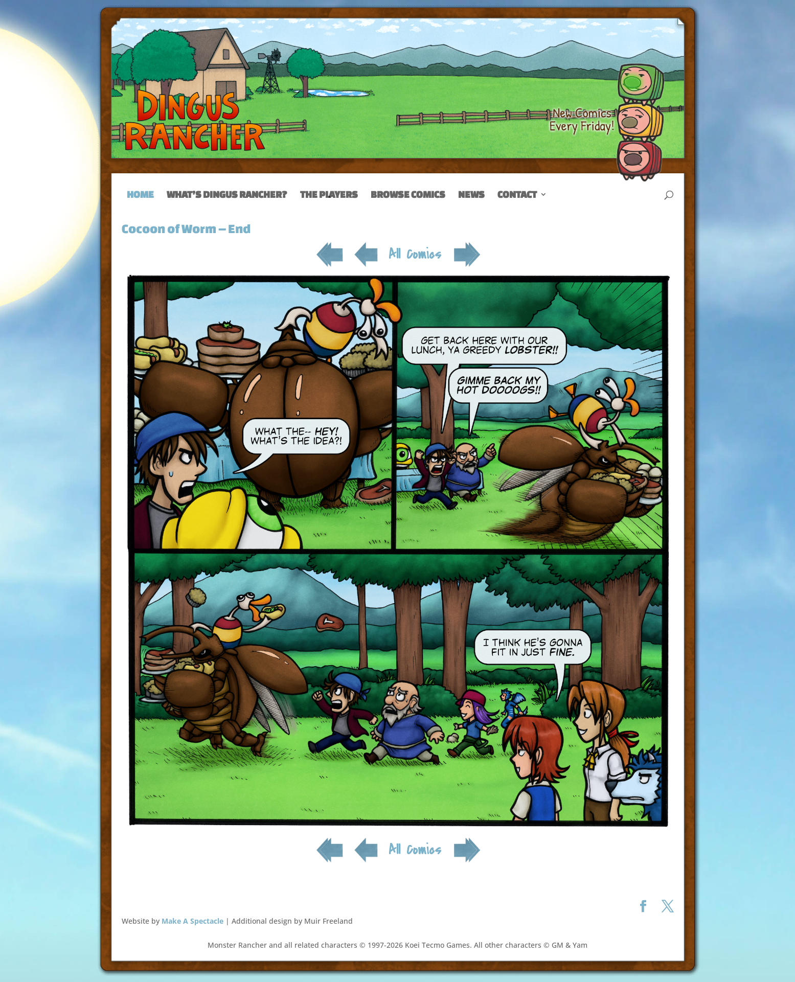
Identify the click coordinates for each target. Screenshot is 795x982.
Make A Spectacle (192, 921)
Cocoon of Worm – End (186, 228)
